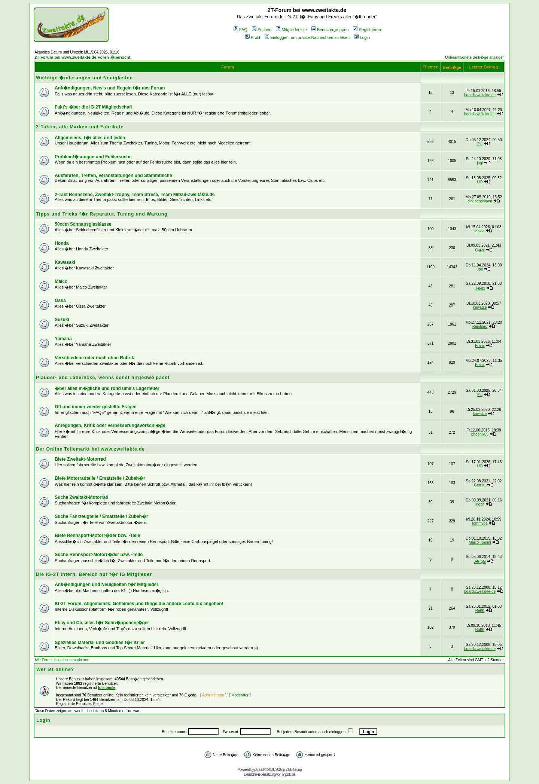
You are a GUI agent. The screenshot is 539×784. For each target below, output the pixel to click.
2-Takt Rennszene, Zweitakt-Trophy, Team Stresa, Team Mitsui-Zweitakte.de (134, 194)
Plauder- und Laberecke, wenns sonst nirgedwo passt (103, 377)
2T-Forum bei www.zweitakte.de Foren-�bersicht (82, 57)
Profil (252, 37)
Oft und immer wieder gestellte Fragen (96, 406)
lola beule (106, 688)
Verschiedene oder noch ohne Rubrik (94, 357)
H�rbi (480, 288)
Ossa (60, 300)
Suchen (261, 29)
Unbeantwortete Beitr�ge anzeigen (474, 57)
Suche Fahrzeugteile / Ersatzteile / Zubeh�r (101, 516)
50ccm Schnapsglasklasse (83, 224)
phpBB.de (288, 774)
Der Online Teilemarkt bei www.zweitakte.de (90, 449)
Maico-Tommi (480, 542)
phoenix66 (479, 434)
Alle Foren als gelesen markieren (61, 660)
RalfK (479, 610)
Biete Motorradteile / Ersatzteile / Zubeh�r (100, 478)
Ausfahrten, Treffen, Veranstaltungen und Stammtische (113, 175)
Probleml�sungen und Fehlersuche (93, 156)
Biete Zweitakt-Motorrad (80, 459)
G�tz (480, 250)
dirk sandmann (480, 201)
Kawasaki (65, 262)
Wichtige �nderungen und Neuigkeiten (84, 77)
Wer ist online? (55, 669)
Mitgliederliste (291, 29)
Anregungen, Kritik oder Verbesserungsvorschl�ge (110, 425)
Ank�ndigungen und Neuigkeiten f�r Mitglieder (106, 584)
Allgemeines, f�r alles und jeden (90, 137)
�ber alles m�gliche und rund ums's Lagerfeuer (107, 388)
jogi (480, 163)
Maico (61, 281)
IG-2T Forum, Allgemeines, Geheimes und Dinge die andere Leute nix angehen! (139, 603)
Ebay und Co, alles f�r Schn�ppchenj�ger (102, 622)
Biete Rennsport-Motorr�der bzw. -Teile (97, 535)
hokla (479, 231)
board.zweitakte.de (480, 95)
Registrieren (367, 29)
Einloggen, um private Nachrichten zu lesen (307, 37)
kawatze (480, 307)
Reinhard (480, 326)
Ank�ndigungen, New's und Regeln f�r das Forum (110, 88)
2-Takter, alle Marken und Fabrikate (80, 126)
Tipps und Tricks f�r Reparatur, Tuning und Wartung (101, 214)
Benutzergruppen (329, 29)
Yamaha (63, 338)
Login (362, 37)
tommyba (479, 523)
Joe (480, 269)
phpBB (259, 770)
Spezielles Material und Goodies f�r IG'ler (100, 642)
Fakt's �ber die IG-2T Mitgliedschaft (93, 107)
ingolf (479, 504)
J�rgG (480, 561)
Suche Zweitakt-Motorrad (81, 497)
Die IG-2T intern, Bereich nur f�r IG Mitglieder (94, 574)
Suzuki (62, 319)
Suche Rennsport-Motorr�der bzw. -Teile (99, 554)
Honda (61, 243)
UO (480, 182)
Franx (480, 346)
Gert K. (480, 485)
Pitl (479, 144)
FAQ (240, 29)
